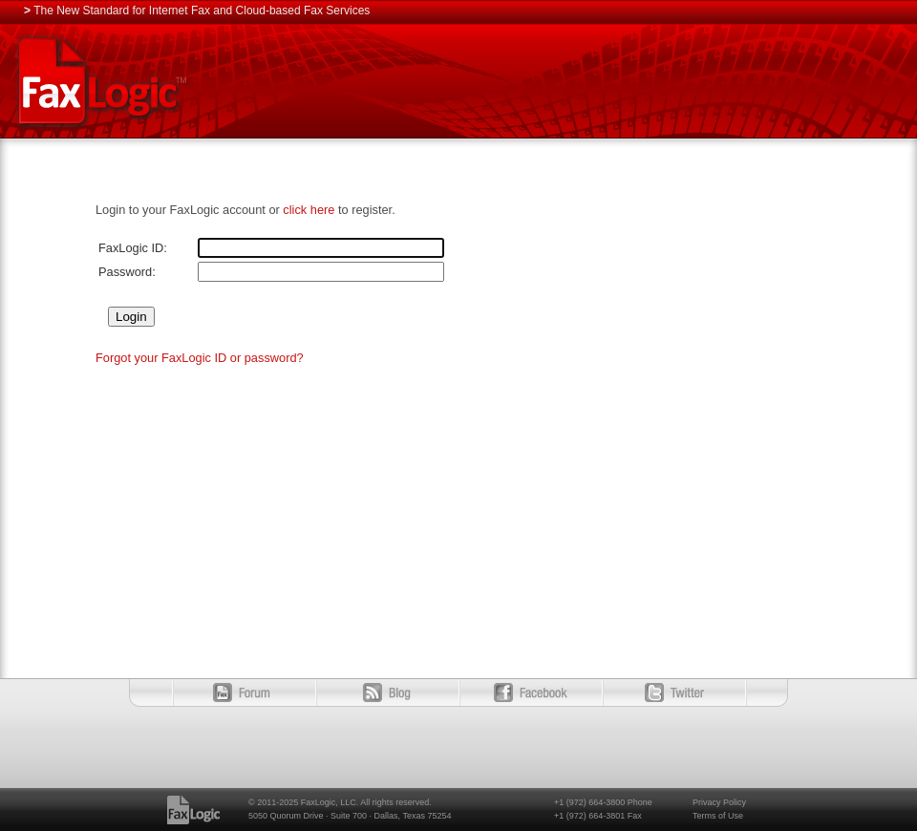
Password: (127, 272)
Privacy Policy (719, 802)
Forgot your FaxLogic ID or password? (200, 358)
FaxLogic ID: (132, 248)
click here (308, 209)
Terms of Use (718, 815)
